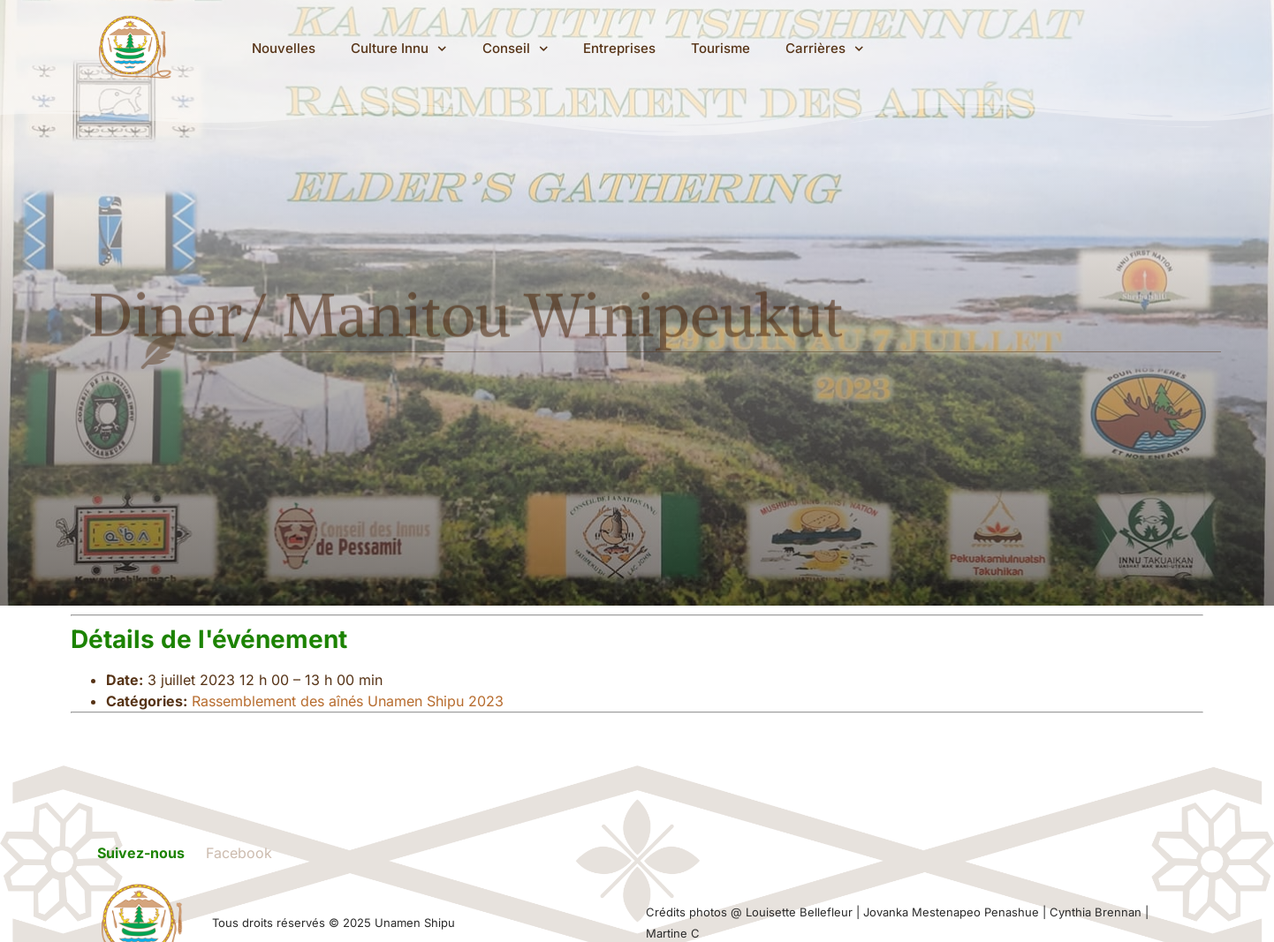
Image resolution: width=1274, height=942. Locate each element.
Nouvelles (285, 48)
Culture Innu (401, 49)
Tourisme (722, 48)
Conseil (517, 49)
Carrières (826, 49)
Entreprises (621, 48)
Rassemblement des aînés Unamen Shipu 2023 (348, 701)
